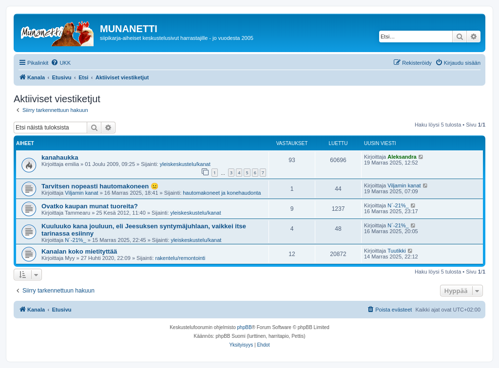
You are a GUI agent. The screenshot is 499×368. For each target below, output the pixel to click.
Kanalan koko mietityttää (79, 251)
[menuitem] (61, 63)
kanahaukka (59, 157)
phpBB (244, 327)
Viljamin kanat (81, 193)
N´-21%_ (397, 205)
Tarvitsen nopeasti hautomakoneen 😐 (99, 186)
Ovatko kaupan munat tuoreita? (89, 206)
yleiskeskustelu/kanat (185, 164)
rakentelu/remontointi (180, 258)
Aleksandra (401, 157)
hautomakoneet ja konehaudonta (222, 193)
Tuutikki (396, 251)
